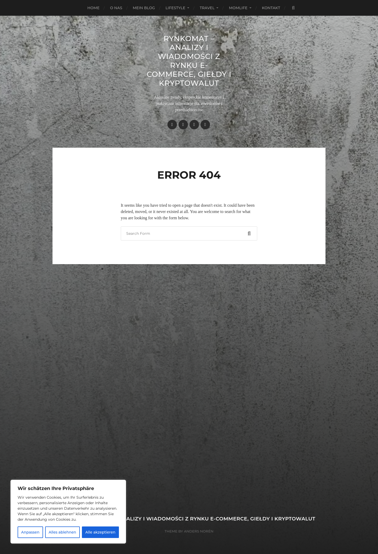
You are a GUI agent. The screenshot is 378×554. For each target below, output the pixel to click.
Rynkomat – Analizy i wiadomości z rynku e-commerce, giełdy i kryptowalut (188, 61)
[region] (68, 512)
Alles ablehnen (62, 532)
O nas (116, 8)
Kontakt (271, 8)
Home (93, 8)
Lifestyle (175, 8)
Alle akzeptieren (100, 532)
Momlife (238, 8)
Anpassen (30, 532)
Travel (207, 8)
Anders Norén (198, 531)
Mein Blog (144, 8)
